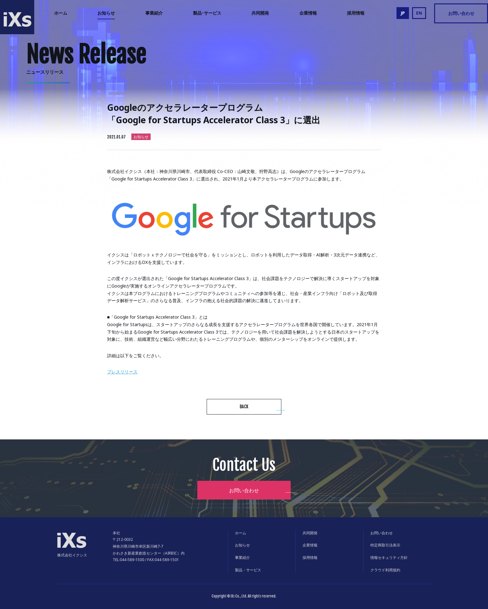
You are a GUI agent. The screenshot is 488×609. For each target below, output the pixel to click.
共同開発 (260, 13)
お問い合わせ (461, 13)
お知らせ (106, 13)
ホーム (60, 13)
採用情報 (355, 13)
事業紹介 (154, 13)
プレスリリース (122, 372)
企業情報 (308, 13)
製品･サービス (207, 13)
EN (419, 13)
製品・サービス (248, 570)
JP (403, 13)
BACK (244, 406)
